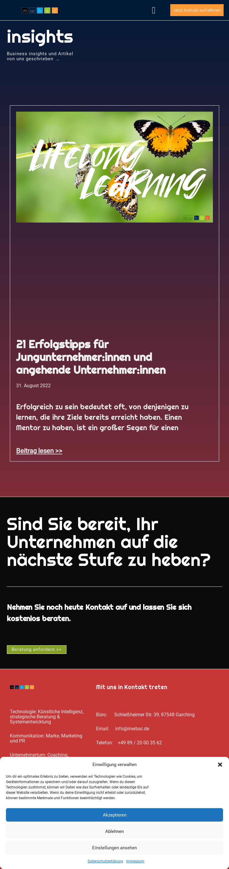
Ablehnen (114, 831)
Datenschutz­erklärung (105, 861)
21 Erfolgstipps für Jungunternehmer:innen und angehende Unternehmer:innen (90, 357)
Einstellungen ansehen (114, 848)
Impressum (135, 861)
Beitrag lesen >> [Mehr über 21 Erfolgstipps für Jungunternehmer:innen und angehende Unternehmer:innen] (39, 451)
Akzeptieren (114, 815)
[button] (220, 765)
